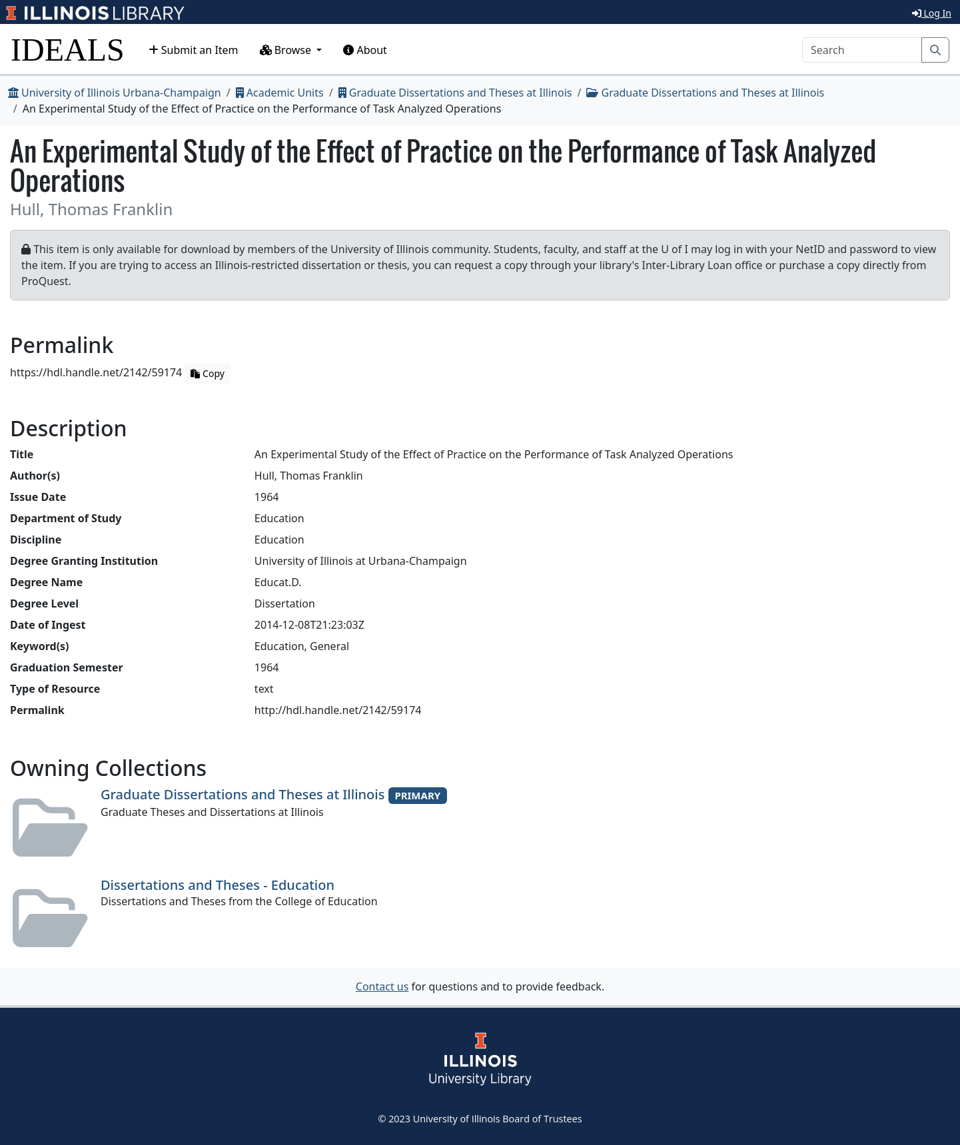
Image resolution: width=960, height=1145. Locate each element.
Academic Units (280, 92)
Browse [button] (287, 50)
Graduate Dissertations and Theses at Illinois (455, 92)
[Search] (862, 50)
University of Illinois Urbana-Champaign (114, 92)
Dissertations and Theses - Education (217, 885)
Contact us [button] (382, 986)
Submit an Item (194, 50)
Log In (931, 13)
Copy (207, 373)
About (365, 50)
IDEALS (68, 49)
